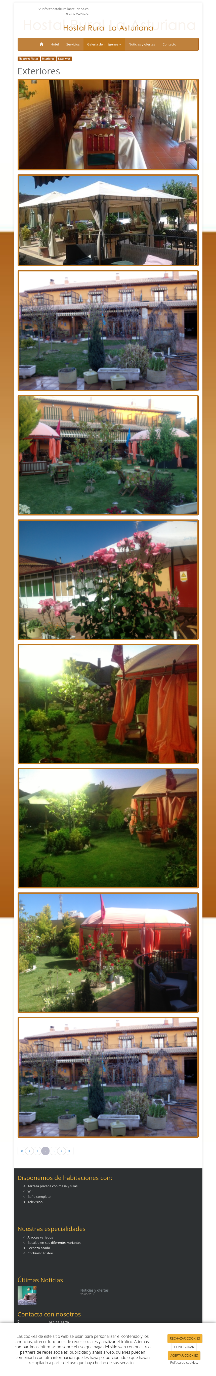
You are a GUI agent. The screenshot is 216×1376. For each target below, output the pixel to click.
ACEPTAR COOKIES (184, 1355)
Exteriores (64, 58)
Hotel (55, 44)
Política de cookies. (184, 1362)
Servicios (73, 44)
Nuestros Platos (28, 58)
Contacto (169, 44)
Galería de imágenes (104, 44)
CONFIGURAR (184, 1347)
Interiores (48, 58)
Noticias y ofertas (142, 44)
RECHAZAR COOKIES (185, 1338)
